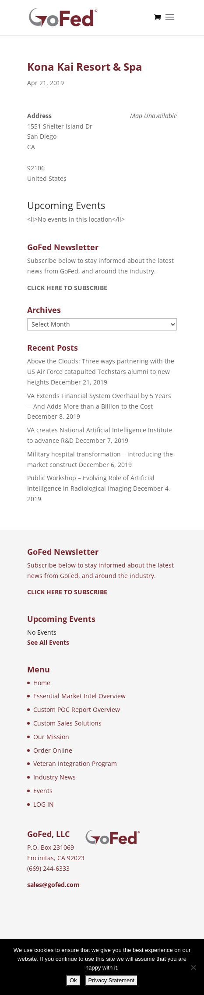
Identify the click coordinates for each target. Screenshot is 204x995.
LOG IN (43, 804)
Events (43, 791)
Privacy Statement (111, 980)
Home (41, 683)
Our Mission (51, 737)
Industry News (54, 777)
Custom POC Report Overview (76, 709)
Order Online (52, 750)
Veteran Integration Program (75, 763)
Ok (73, 980)
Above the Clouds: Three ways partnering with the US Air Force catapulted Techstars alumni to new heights (100, 371)
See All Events (48, 642)
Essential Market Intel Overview (79, 696)
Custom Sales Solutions (67, 723)
